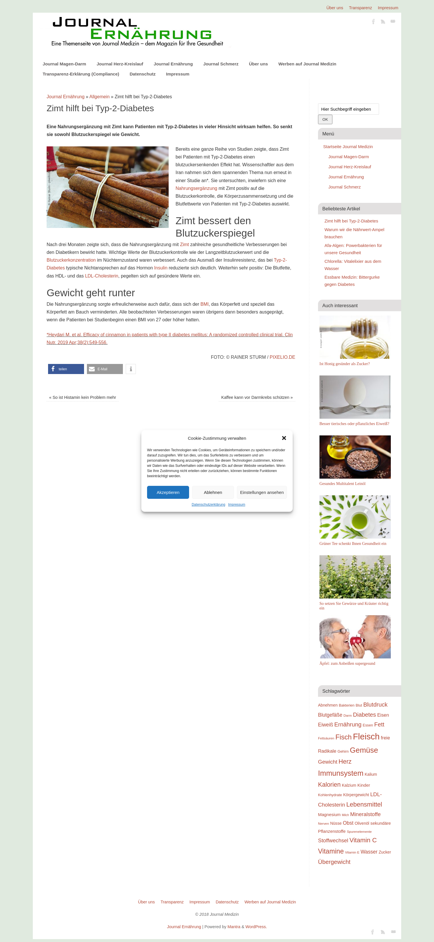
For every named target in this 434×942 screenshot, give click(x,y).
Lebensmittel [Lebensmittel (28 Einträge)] (364, 804)
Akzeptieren (168, 492)
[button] (284, 438)
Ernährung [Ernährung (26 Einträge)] (348, 724)
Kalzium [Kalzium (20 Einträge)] (349, 785)
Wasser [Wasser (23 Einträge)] (369, 852)
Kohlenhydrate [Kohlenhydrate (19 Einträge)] (330, 795)
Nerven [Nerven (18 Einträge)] (323, 823)
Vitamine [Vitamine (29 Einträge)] (331, 851)
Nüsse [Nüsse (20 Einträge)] (336, 823)
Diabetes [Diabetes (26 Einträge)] (364, 714)
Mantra (233, 926)
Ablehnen (213, 492)
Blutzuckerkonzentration (71, 260)
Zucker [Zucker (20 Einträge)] (385, 852)
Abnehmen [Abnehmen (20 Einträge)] (328, 705)
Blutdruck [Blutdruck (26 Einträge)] (375, 704)
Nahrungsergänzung (196, 188)
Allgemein (100, 96)
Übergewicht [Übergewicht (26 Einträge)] (334, 862)
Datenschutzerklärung (208, 505)
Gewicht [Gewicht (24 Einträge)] (327, 762)
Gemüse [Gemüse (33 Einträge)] (364, 750)
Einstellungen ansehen (262, 492)
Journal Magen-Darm (64, 63)
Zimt (184, 244)
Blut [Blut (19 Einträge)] (359, 705)
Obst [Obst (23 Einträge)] (348, 823)
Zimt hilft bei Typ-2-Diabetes (351, 220)
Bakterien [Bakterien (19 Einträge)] (347, 705)
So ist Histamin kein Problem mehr (82, 397)
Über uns (334, 7)
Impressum (236, 505)
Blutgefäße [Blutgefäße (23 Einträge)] (330, 715)
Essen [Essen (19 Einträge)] (368, 725)
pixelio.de (282, 357)
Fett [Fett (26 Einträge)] (379, 724)
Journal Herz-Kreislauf (120, 63)
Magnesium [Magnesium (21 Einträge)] (329, 814)
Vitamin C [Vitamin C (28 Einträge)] (363, 840)
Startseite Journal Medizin (348, 146)
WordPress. (256, 926)
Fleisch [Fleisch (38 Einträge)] (366, 736)
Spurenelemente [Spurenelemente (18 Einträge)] (359, 831)
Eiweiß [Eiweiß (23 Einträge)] (325, 725)
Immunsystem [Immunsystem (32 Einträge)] (340, 773)
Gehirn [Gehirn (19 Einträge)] (343, 751)
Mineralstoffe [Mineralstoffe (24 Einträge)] (365, 814)
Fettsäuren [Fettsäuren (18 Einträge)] (326, 738)
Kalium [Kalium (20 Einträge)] (371, 774)
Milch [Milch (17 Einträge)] (345, 815)
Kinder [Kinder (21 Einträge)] (363, 785)
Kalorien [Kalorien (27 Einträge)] (329, 784)
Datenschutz (142, 73)
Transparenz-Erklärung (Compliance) (81, 73)
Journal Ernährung (173, 63)
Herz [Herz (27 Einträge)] (344, 761)
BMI (205, 304)
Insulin (160, 267)
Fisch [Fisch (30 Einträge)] (344, 737)
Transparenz (360, 7)
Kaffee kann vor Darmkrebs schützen (257, 397)
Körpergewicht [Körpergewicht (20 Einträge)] (356, 794)
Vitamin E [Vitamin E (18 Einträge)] (352, 852)
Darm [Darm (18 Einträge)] (348, 715)
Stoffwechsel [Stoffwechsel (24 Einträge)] (333, 840)
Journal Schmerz (220, 63)
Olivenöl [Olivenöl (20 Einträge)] (362, 823)
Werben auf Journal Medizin (307, 63)
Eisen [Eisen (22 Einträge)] (383, 715)
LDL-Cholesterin (101, 275)
